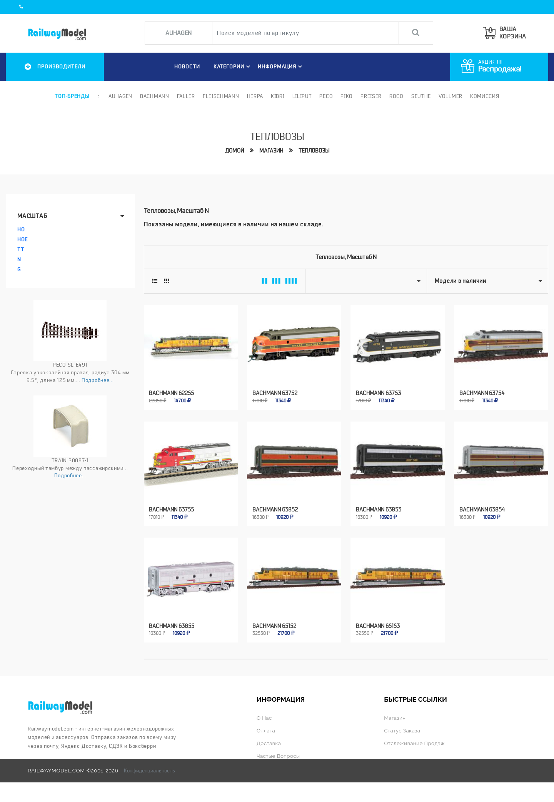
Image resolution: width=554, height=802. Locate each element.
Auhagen (120, 96)
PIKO (346, 96)
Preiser (371, 96)
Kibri (278, 96)
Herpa (255, 96)
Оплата (266, 730)
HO (21, 229)
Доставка (269, 743)
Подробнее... (97, 380)
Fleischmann (221, 96)
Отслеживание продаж (414, 743)
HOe (22, 239)
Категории (232, 66)
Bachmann (154, 96)
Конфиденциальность (149, 770)
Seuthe (421, 96)
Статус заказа (402, 730)
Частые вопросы (278, 756)
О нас (264, 718)
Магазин (271, 150)
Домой (234, 150)
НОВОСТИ (187, 66)
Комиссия (484, 96)
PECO (326, 96)
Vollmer (450, 96)
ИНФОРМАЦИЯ (281, 66)
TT (20, 249)
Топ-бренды (72, 96)
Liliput (302, 96)
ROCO (396, 96)
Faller (186, 96)
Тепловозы (314, 150)
